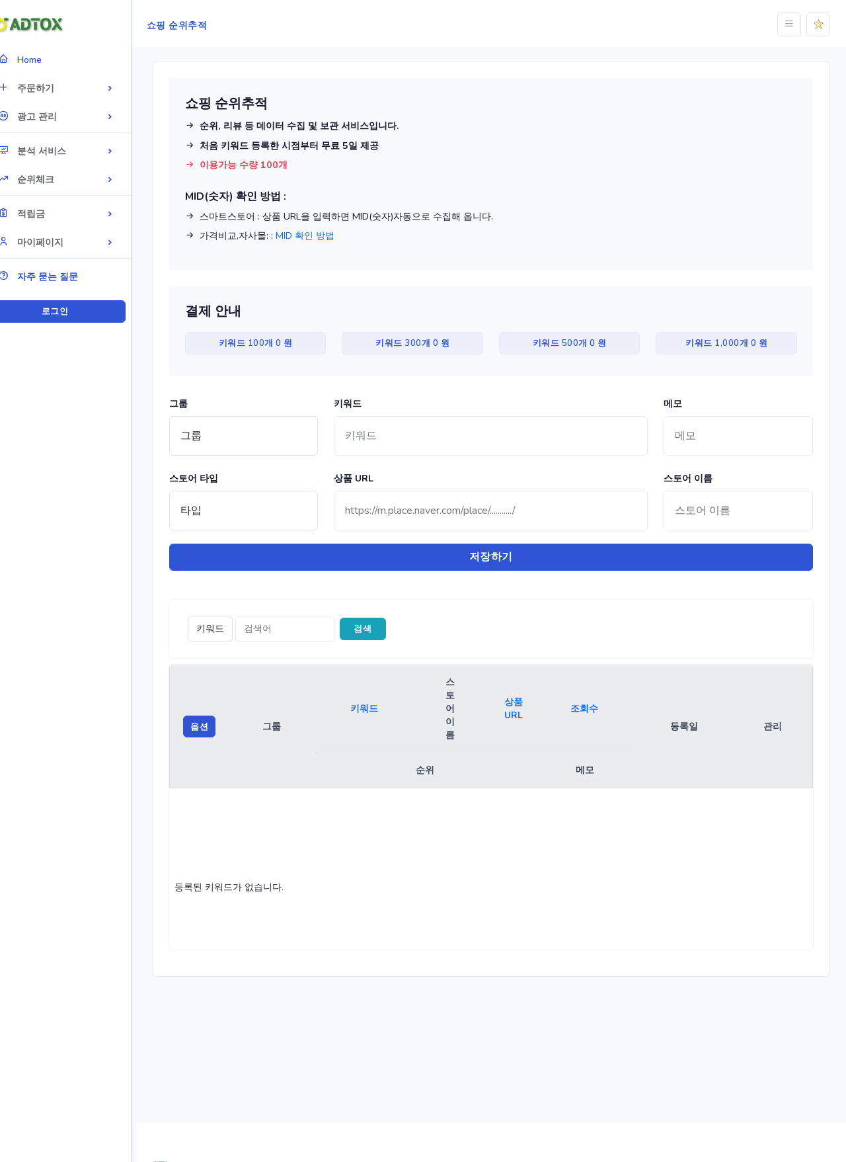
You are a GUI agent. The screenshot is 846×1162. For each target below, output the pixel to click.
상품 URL (366, 478)
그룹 (194, 403)
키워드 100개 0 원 (270, 343)
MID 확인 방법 (320, 235)
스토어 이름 (692, 478)
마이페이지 (50, 241)
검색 (379, 630)
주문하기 (45, 87)
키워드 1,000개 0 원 (728, 343)
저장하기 (499, 557)
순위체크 (45, 179)
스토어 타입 (209, 478)
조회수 (591, 709)
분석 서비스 (51, 150)
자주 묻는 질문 (57, 276)
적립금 (40, 213)
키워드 (360, 403)
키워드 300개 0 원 (422, 343)
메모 (677, 403)
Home (39, 59)
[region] (75, 561)
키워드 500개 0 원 (576, 343)
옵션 (215, 727)
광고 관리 (46, 116)
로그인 (75, 311)
